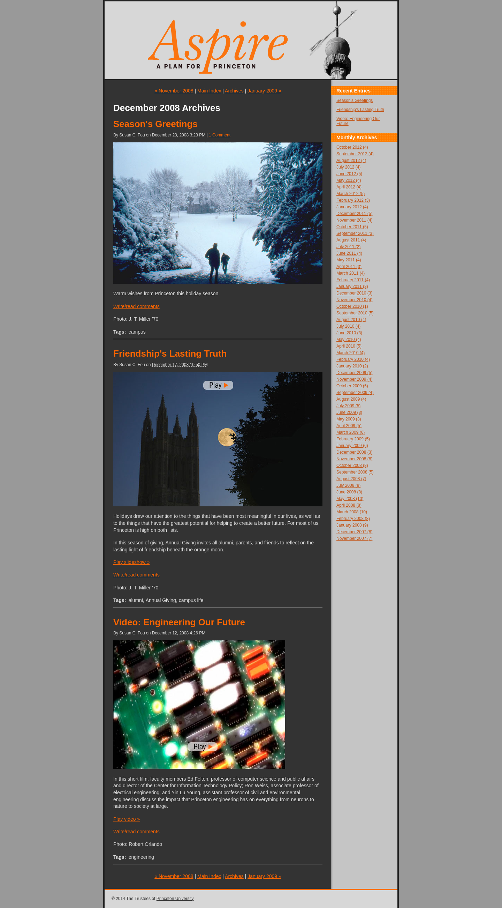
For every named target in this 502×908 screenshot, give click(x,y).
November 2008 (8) (354, 458)
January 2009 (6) (352, 445)
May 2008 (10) (349, 498)
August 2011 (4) (351, 240)
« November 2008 (173, 91)
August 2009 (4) (351, 399)
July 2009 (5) (348, 405)
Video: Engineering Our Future (179, 622)
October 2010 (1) (352, 306)
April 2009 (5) (349, 425)
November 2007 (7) (354, 538)
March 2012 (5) (350, 193)
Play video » (126, 819)
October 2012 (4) (352, 147)
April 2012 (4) (349, 187)
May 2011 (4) (348, 260)
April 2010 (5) (349, 346)
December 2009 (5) (354, 372)
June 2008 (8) (349, 492)
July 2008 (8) (348, 485)
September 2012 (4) (355, 153)
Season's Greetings (155, 124)
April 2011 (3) (349, 266)
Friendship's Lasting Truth (170, 353)
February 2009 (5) (353, 439)
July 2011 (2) (348, 246)
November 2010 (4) (354, 299)
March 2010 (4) (350, 352)
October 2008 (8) (352, 465)
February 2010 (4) (353, 359)
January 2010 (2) (352, 366)
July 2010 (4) (348, 326)
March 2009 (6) (350, 432)
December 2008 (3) (354, 452)
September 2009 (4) (355, 392)
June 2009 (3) (349, 412)
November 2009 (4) (354, 379)
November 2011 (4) (354, 220)
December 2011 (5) (354, 213)
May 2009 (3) (348, 419)
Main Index (209, 91)
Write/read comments (136, 306)
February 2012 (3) (353, 200)
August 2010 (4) (351, 319)
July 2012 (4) (348, 167)
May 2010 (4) (348, 339)
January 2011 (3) (352, 286)
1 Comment (219, 135)
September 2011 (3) (355, 233)
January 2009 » (264, 91)
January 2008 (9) (352, 525)
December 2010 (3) (354, 293)
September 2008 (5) (355, 472)
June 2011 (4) (349, 253)
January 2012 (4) (352, 206)
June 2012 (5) (349, 173)
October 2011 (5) (352, 226)
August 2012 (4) (351, 160)
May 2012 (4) (348, 180)
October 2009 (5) (352, 386)
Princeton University (175, 898)
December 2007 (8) (354, 531)
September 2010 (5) (355, 313)
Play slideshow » (131, 562)
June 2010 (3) (349, 332)
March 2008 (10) (351, 511)
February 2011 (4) (353, 279)
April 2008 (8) (349, 505)
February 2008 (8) (353, 518)
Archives (234, 91)
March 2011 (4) (350, 273)
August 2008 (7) (351, 478)
